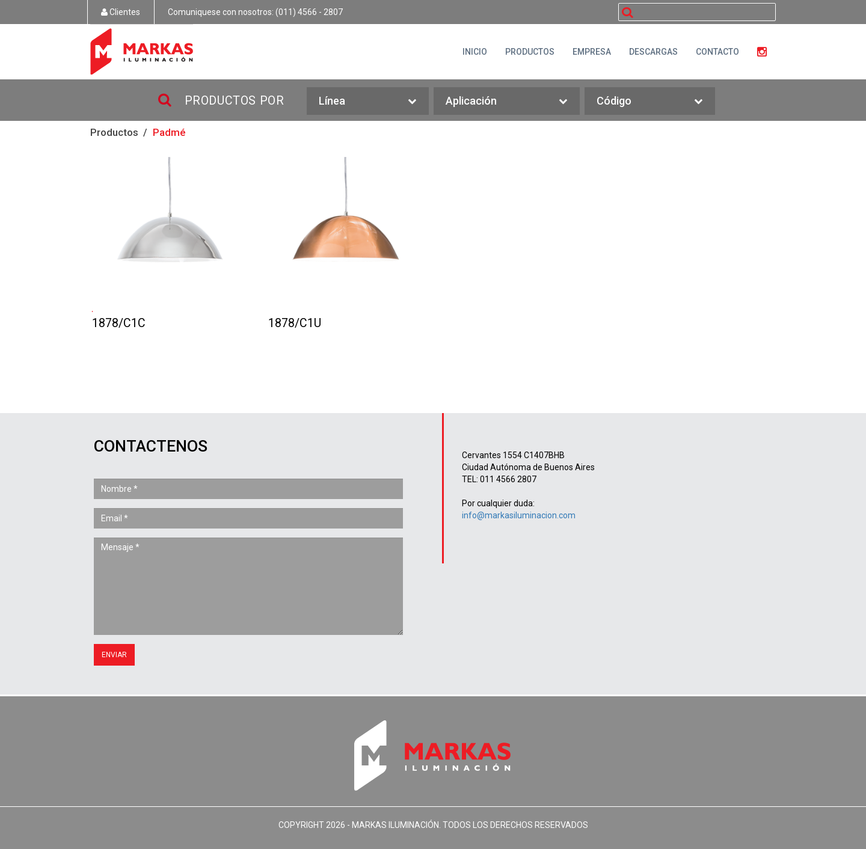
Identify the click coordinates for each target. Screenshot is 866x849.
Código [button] (649, 101)
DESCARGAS (653, 52)
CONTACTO (717, 52)
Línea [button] (367, 101)
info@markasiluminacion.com (519, 515)
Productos (114, 132)
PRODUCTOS (529, 52)
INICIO (474, 52)
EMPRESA (592, 52)
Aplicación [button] (507, 101)
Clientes (120, 12)
